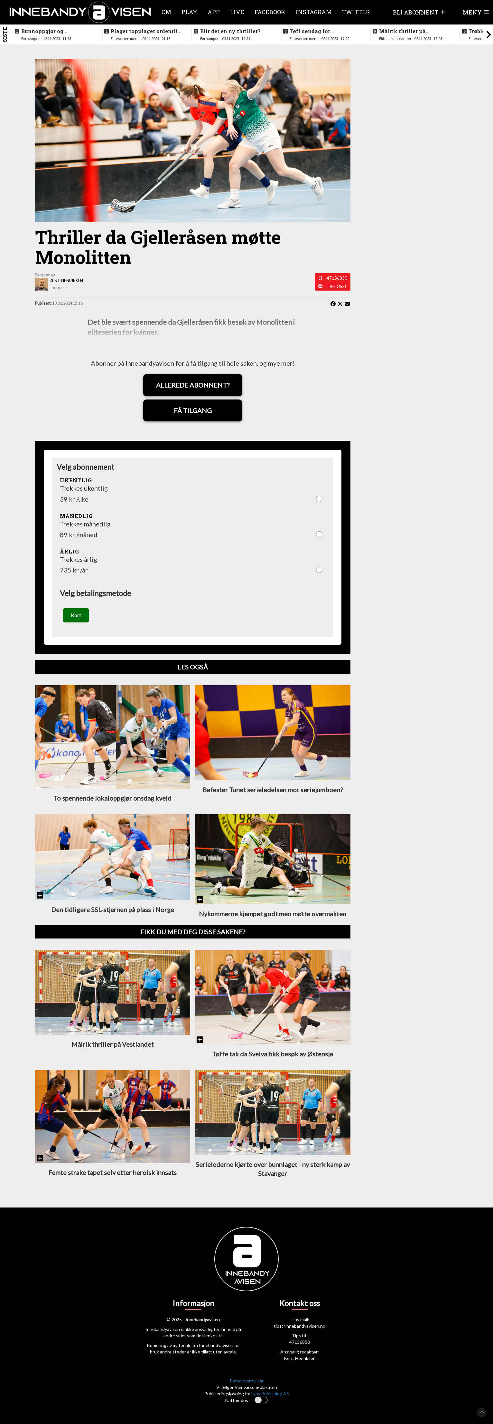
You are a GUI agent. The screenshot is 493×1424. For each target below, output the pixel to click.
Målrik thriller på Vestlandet (402, 31)
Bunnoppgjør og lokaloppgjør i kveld (48, 31)
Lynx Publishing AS (270, 1394)
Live (237, 12)
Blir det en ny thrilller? (230, 31)
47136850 (337, 278)
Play (189, 12)
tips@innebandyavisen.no (299, 1326)
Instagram (314, 12)
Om (166, 12)
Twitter (356, 12)
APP (214, 12)
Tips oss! (336, 286)
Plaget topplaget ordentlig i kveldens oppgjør (146, 31)
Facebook (270, 12)
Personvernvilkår (247, 1381)
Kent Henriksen (300, 1358)
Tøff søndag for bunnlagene (310, 31)
